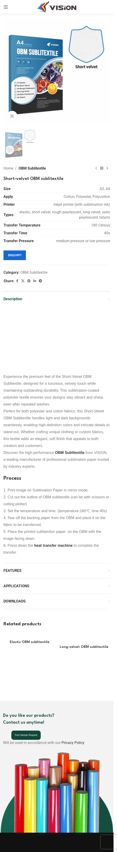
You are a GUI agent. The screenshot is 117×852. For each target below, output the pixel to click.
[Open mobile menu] (5, 7)
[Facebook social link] (17, 281)
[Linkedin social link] (34, 281)
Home (8, 168)
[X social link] (23, 281)
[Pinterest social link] (29, 281)
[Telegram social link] (40, 281)
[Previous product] (96, 168)
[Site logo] (56, 6)
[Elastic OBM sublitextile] (29, 635)
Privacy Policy (73, 742)
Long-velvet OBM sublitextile (84, 647)
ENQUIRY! (14, 255)
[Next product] (107, 168)
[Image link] (15, 846)
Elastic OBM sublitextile (29, 642)
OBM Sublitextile (32, 168)
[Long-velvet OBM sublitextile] (84, 637)
